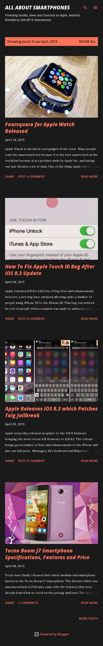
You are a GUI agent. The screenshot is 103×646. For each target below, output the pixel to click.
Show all (87, 41)
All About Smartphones (37, 7)
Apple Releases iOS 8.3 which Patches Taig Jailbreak (51, 412)
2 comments (28, 603)
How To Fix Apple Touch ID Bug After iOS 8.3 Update (49, 270)
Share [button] (9, 176)
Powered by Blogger (51, 634)
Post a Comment (31, 176)
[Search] (85, 7)
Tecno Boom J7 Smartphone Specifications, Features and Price (47, 554)
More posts (88, 618)
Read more (89, 176)
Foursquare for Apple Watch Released (40, 127)
